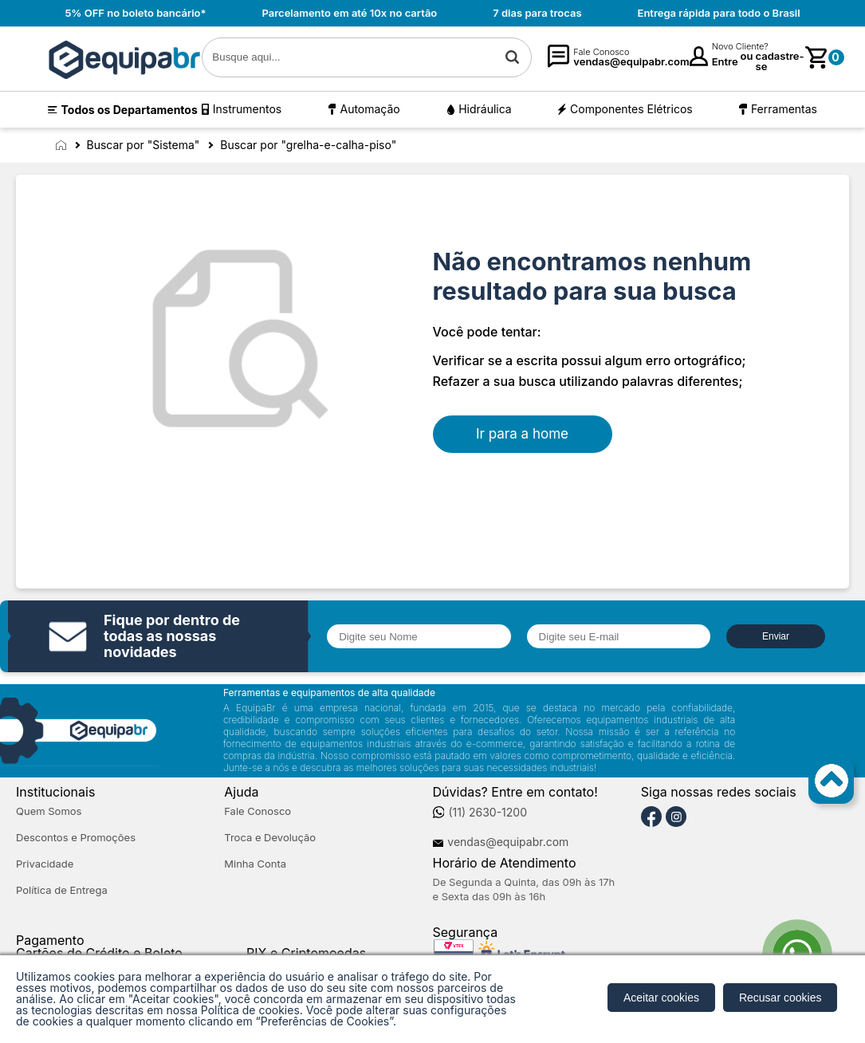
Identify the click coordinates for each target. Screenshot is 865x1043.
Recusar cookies (780, 997)
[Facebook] (651, 817)
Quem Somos (48, 811)
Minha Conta (255, 864)
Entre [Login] (725, 61)
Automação (369, 109)
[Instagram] (676, 817)
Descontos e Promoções (76, 837)
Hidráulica (485, 109)
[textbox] (367, 57)
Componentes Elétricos (631, 109)
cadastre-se (780, 61)
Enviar (775, 636)
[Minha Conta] (699, 57)
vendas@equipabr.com (507, 842)
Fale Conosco (257, 811)
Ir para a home (522, 434)
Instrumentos (247, 109)
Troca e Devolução (270, 837)
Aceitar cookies (661, 997)
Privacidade (44, 864)
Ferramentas (784, 109)
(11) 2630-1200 (487, 812)
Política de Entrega (62, 890)
